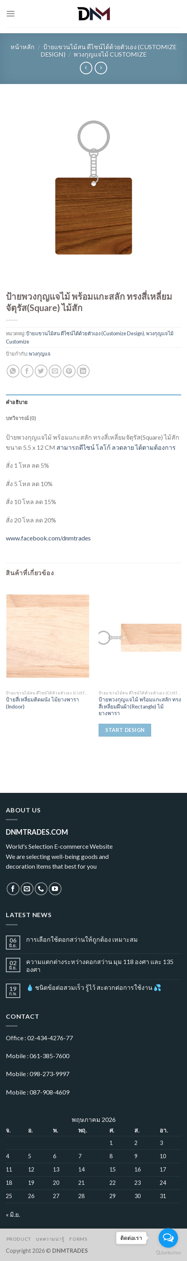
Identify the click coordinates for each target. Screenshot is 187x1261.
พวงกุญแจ (40, 354)
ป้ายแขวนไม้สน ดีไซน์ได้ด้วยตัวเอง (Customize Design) (85, 333)
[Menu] (10, 13)
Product (19, 1239)
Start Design (125, 730)
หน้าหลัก (23, 46)
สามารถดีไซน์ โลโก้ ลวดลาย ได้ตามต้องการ (116, 447)
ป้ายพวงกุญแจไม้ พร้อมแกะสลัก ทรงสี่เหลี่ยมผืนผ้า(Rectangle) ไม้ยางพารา (140, 706)
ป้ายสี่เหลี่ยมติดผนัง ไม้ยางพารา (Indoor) (42, 703)
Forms (78, 1239)
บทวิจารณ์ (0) (21, 418)
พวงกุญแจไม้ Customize (110, 54)
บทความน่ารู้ (50, 1239)
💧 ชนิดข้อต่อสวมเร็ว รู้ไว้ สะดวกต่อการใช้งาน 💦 (93, 987)
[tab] (93, 402)
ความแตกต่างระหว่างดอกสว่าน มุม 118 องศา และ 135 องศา (99, 965)
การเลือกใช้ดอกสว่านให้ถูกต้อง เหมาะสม (82, 939)
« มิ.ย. (13, 1214)
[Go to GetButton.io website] (168, 1253)
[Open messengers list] (168, 1238)
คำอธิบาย (17, 402)
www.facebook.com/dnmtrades (48, 538)
